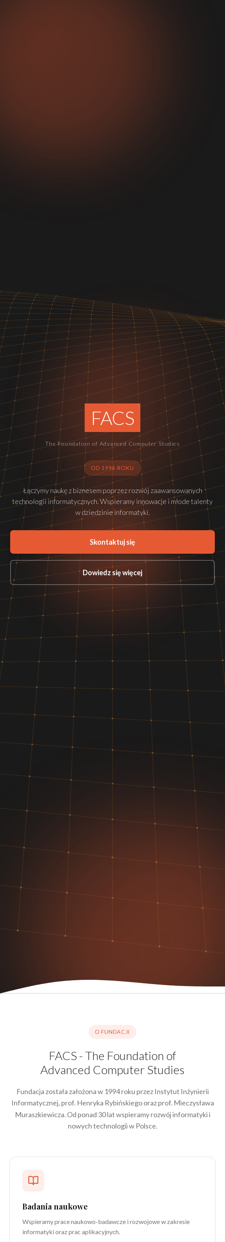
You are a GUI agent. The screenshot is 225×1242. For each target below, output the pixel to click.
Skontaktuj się (112, 542)
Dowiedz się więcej (112, 572)
